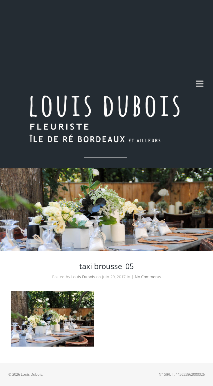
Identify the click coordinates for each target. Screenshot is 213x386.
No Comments (148, 276)
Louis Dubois (83, 276)
